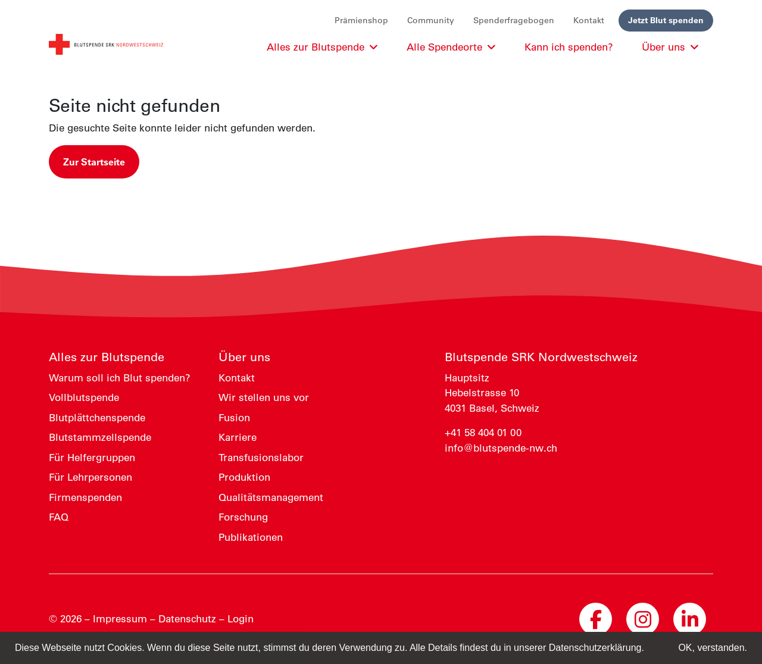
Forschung (243, 517)
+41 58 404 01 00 (483, 433)
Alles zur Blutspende (106, 357)
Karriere (237, 437)
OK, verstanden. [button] (712, 648)
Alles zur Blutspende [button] (322, 47)
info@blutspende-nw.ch (501, 448)
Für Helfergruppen (92, 457)
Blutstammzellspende (100, 437)
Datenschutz (187, 619)
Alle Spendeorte (451, 47)
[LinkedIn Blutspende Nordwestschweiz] (689, 619)
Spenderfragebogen (513, 20)
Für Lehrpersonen (90, 477)
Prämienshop (361, 20)
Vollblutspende (84, 397)
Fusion (234, 418)
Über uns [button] (670, 47)
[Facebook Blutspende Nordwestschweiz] (595, 619)
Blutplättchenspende (97, 418)
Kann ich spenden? (568, 47)
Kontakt (588, 20)
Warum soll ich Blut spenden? (119, 378)
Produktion (244, 477)
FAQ (58, 517)
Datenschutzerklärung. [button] (596, 648)
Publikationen (250, 537)
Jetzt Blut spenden (666, 20)
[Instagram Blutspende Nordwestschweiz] (642, 619)
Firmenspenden (85, 497)
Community (430, 20)
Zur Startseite (94, 162)
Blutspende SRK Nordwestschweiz (541, 357)
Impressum (120, 619)
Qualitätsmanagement (270, 497)
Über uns (244, 357)
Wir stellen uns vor (263, 397)
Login (240, 619)
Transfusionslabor (261, 457)
